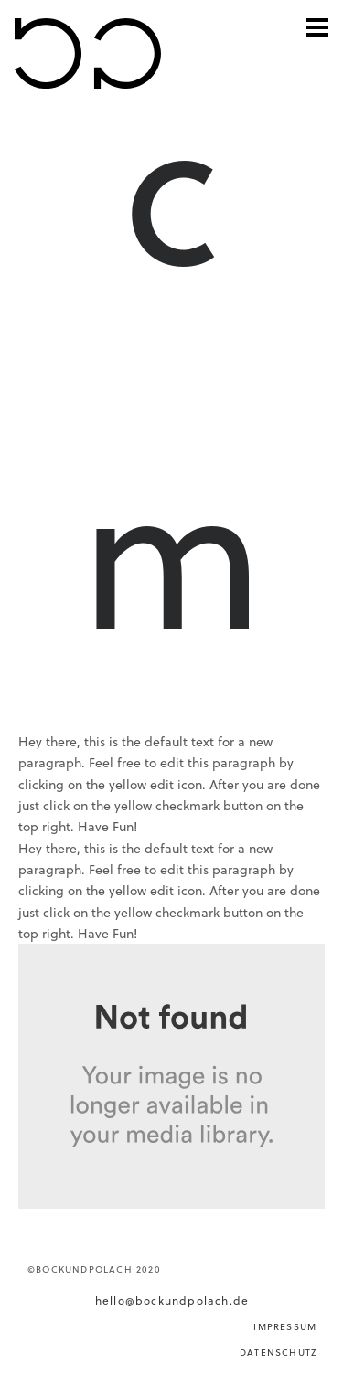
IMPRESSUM (284, 1326)
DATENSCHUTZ (278, 1352)
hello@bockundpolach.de (172, 1300)
